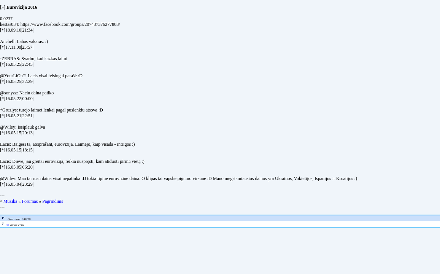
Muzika (10, 201)
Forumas (30, 201)
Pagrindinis (52, 201)
